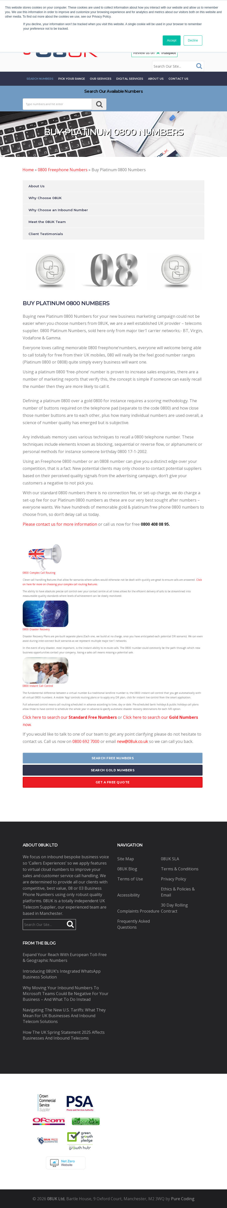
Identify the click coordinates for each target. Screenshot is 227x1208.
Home (28, 169)
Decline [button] (193, 40)
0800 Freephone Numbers (63, 169)
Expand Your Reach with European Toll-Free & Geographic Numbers (65, 957)
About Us (156, 78)
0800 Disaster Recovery (36, 629)
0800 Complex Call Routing (39, 572)
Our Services (100, 78)
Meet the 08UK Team (47, 222)
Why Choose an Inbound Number (58, 210)
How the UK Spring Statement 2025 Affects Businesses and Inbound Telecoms (64, 1035)
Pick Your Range (71, 78)
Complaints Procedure (138, 911)
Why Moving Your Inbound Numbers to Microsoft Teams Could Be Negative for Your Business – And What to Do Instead (65, 993)
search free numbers (113, 758)
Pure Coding (182, 1198)
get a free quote (113, 782)
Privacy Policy (173, 879)
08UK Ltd (55, 1198)
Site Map (125, 859)
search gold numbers (113, 770)
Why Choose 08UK (45, 198)
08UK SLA (170, 859)
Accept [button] (171, 40)
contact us (178, 78)
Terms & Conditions (179, 869)
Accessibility (128, 895)
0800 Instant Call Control (38, 686)
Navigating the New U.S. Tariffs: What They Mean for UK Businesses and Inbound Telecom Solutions (64, 1015)
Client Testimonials (46, 234)
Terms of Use (130, 879)
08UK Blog (127, 869)
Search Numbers (39, 78)
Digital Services (129, 78)
